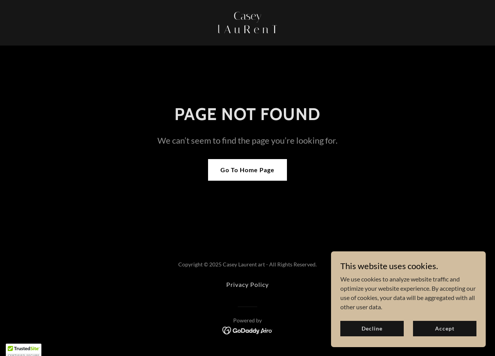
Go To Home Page (247, 169)
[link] (247, 30)
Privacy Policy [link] (247, 284)
